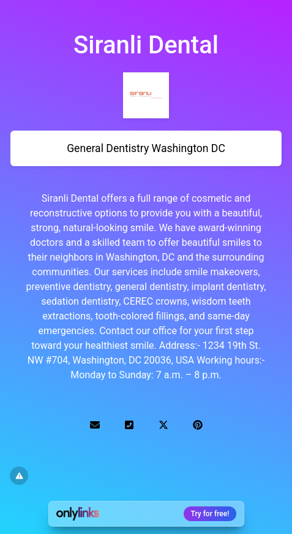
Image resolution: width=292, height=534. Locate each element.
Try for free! (210, 513)
